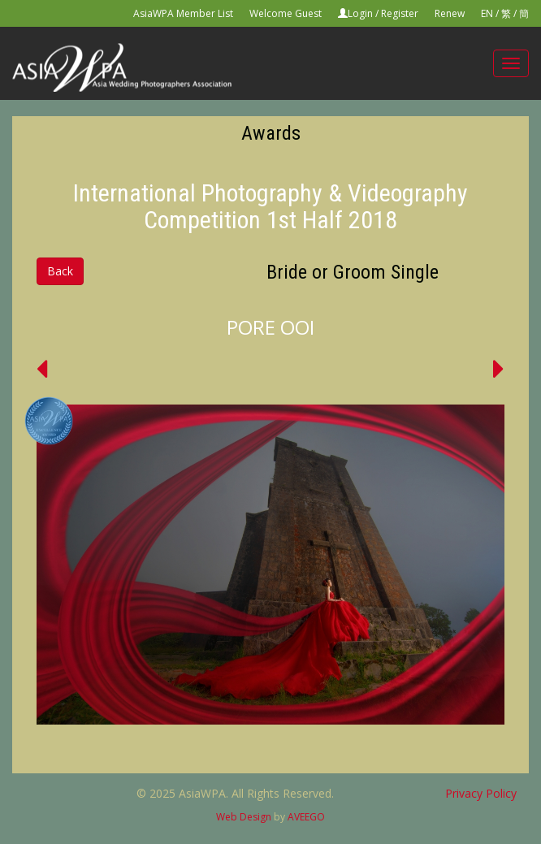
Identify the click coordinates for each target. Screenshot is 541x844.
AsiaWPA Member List (183, 13)
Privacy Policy (481, 793)
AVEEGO (306, 817)
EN (487, 13)
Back (60, 271)
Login (360, 13)
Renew (450, 13)
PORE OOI (270, 327)
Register (399, 13)
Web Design (243, 817)
